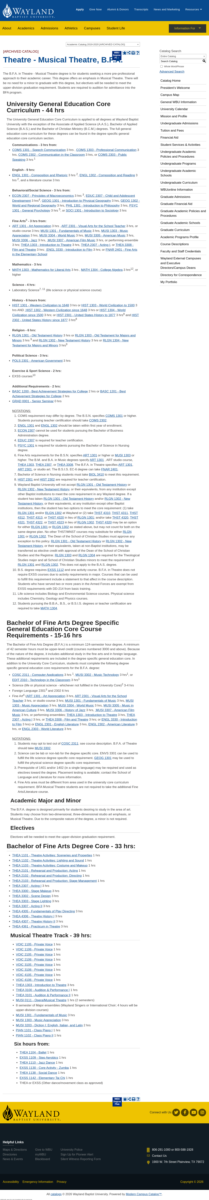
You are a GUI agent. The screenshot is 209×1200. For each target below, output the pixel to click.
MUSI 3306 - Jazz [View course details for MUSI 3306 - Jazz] (24, 240)
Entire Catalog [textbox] (168, 56)
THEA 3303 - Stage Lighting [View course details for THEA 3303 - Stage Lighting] (31, 901)
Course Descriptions (174, 244)
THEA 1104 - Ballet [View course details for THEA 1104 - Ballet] (33, 1052)
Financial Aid (169, 137)
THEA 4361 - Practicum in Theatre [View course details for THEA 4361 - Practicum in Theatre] (36, 926)
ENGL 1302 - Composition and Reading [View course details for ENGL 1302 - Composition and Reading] (107, 175)
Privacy (61, 1181)
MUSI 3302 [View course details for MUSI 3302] (43, 748)
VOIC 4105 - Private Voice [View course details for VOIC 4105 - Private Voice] (34, 975)
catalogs (56, 1194)
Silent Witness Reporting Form (81, 1159)
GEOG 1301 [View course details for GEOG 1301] (103, 758)
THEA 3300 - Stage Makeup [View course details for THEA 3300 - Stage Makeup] (31, 891)
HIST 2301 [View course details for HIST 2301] (25, 479)
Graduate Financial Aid (176, 204)
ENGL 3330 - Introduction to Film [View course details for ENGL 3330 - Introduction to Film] (69, 249)
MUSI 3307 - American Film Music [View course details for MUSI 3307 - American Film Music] (71, 240)
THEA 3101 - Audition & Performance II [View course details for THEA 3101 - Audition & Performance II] (43, 995)
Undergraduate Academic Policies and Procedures (178, 154)
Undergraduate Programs (178, 163)
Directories (10, 1154)
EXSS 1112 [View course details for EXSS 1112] (56, 570)
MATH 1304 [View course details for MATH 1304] (49, 608)
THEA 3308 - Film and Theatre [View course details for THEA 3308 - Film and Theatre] (67, 719)
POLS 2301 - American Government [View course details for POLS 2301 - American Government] (37, 360)
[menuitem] (80, 9)
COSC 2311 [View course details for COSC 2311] (69, 743)
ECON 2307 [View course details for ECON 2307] (26, 430)
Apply (80, 9)
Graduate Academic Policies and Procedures (183, 213)
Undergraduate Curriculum (179, 182)
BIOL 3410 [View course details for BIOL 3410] (96, 474)
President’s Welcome (175, 88)
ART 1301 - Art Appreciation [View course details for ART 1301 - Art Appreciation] (31, 226)
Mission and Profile (173, 116)
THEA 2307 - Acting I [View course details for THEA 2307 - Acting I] (95, 245)
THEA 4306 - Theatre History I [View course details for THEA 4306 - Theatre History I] (33, 916)
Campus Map (169, 95)
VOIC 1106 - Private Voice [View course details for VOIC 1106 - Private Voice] (34, 949)
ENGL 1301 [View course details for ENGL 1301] (26, 425)
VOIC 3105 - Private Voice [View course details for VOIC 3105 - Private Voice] (34, 964)
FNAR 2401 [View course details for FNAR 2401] (109, 469)
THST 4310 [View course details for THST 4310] (102, 513)
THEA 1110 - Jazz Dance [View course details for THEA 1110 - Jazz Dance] (37, 1062)
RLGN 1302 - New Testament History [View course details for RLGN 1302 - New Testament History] (64, 340)
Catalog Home (170, 80)
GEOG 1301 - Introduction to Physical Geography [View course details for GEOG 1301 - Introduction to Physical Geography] (76, 200)
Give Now (95, 9)
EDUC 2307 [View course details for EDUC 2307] (26, 440)
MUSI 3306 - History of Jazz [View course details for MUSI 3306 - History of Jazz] (65, 710)
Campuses (92, 28)
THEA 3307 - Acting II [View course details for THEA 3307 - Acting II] (27, 906)
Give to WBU (43, 1149)
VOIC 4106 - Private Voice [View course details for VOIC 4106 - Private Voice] (34, 980)
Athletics (71, 28)
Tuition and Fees (172, 130)
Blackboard (42, 1159)
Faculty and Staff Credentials (180, 251)
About (6, 28)
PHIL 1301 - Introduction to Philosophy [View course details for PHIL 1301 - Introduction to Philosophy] (93, 205)
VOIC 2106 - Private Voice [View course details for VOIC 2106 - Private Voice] (34, 959)
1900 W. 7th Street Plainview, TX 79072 (178, 1161)
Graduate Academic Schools (180, 223)
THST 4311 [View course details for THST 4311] (120, 513)
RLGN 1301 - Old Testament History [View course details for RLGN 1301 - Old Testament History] (37, 335)
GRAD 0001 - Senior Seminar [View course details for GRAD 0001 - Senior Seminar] (33, 401)
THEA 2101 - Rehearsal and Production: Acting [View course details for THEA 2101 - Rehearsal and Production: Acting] (45, 870)
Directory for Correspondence (181, 275)
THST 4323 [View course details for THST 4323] (56, 522)
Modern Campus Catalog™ (144, 1194)
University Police (71, 1149)
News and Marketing (167, 9)
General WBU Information (178, 102)
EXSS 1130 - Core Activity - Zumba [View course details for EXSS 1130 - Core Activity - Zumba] (44, 1068)
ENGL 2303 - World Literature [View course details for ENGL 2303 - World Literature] (42, 729)
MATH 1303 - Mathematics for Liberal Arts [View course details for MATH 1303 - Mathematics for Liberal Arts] (41, 270)
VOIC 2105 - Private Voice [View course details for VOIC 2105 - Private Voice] (34, 954)
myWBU (40, 1154)
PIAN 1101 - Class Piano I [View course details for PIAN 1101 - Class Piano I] (34, 1030)
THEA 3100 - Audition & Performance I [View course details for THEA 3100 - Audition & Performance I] (43, 990)
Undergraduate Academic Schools (178, 173)
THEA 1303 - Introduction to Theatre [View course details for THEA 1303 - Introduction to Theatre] (46, 245)
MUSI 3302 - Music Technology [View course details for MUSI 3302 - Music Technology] (97, 675)
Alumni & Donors (118, 9)
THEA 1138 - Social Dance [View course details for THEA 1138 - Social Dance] (38, 1073)
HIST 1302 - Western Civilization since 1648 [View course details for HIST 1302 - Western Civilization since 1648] (56, 310)
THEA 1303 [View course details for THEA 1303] (26, 465)
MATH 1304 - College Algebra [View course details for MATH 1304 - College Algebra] (102, 270)
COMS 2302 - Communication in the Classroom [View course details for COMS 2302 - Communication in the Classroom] (51, 154)
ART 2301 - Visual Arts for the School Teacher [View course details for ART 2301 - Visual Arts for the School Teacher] (93, 226)
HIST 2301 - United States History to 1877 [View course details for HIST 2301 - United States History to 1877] (86, 315)
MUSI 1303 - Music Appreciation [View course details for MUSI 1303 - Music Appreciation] (38, 1020)
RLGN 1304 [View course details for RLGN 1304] (86, 555)
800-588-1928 (184, 1149)
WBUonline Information (176, 189)
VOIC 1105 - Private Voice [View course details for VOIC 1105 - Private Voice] (34, 944)
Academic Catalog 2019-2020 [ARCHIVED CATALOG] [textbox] (96, 44)
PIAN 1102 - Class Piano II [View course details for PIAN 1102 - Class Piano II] (34, 1035)
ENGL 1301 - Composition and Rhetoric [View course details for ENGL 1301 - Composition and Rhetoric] (40, 175)
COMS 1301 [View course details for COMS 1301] (114, 416)
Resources (192, 9)
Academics (26, 28)
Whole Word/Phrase (174, 66)
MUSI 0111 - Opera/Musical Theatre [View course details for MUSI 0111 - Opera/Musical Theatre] (41, 1000)
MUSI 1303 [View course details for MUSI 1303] (123, 455)
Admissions (49, 28)
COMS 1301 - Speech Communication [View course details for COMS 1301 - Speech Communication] (39, 150)
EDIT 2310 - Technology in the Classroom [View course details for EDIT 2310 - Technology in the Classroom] (41, 680)
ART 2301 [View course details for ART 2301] (25, 469)
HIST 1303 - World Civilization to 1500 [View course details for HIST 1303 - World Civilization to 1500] (108, 305)
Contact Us (159, 1155)
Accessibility (11, 1181)
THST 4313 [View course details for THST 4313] (34, 517)
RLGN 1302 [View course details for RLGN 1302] (53, 513)
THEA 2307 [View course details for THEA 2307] (44, 465)
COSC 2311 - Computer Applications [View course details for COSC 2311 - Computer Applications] (37, 675)
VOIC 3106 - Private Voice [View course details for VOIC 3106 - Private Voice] (34, 969)
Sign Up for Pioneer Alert (77, 1154)
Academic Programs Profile (179, 237)
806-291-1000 (161, 1149)
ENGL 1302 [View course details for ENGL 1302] (49, 425)
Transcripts (141, 9)
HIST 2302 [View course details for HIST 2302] (47, 479)
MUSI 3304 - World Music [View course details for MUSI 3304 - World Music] (57, 235)
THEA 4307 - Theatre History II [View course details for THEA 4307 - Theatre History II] (33, 921)
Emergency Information (38, 1181)
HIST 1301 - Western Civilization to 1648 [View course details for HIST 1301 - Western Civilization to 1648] (40, 305)
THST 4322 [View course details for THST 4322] (34, 522)
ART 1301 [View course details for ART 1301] (90, 455)
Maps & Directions (15, 1149)
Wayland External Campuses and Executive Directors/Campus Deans (180, 263)
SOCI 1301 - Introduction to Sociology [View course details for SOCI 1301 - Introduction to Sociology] (92, 210)
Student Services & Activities (180, 145)
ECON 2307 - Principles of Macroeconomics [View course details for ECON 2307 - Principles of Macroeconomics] (43, 196)
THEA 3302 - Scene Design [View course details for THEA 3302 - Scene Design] (31, 896)
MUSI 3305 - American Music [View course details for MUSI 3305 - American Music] (105, 235)
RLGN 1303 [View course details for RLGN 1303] (63, 555)
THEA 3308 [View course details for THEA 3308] (65, 465)
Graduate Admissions (175, 197)
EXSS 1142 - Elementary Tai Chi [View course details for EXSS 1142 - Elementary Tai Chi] (42, 1078)
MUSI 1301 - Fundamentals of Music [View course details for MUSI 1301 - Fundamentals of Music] (66, 231)
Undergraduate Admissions (179, 123)
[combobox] (103, 44)
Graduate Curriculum (175, 230)
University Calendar (174, 109)
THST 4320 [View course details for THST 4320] (56, 517)
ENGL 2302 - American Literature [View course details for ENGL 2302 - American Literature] (111, 724)
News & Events (13, 1159)
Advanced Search (172, 71)
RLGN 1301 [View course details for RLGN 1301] (26, 513)
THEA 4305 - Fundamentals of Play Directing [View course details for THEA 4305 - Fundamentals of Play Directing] (43, 911)
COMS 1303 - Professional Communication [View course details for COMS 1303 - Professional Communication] (106, 150)
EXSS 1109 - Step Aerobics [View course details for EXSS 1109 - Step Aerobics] (39, 1057)
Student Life (116, 28)
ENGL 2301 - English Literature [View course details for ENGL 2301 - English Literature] (57, 724)
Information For (184, 29)
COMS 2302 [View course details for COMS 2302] (98, 420)
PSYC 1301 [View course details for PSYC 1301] (26, 445)
